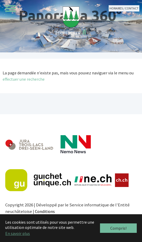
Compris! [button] (118, 228)
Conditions (45, 211)
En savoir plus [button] (17, 233)
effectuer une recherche (24, 79)
